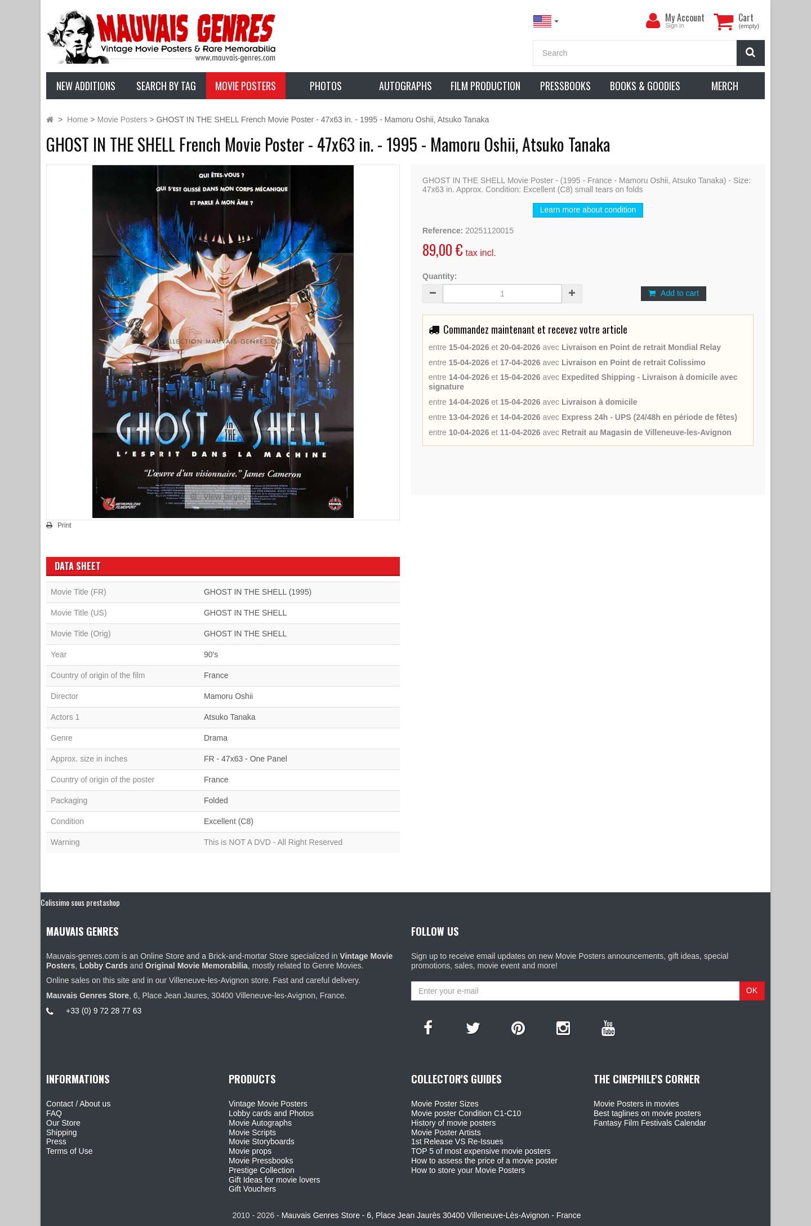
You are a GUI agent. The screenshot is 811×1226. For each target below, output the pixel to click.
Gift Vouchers (252, 1188)
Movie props (250, 1151)
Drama (216, 737)
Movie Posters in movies (636, 1103)
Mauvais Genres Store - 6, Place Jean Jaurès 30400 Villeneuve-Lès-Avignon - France (431, 1215)
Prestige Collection (262, 1170)
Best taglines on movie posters (647, 1113)
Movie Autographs (260, 1122)
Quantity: (439, 276)
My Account (685, 17)
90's (211, 654)
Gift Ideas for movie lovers (274, 1179)
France (216, 675)
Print (64, 525)
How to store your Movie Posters (468, 1170)
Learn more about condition (588, 209)
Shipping (61, 1132)
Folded (216, 800)
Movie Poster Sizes (445, 1103)
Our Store (63, 1122)
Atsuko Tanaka (230, 717)
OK (751, 990)
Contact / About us (78, 1103)
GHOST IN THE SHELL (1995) (257, 591)
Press (56, 1141)
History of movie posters (453, 1122)
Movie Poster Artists (446, 1132)
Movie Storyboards (262, 1141)
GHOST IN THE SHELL (245, 612)
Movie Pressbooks (261, 1160)
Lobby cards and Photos (271, 1113)
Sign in (674, 25)
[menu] (652, 20)
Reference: (442, 230)
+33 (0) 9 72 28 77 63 (103, 1010)
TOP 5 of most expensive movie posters (481, 1151)
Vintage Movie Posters (268, 1103)
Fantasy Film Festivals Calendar (650, 1122)
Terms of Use (69, 1151)
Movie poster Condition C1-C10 (466, 1113)
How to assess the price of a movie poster (484, 1160)
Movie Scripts (252, 1132)
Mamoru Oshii (228, 696)
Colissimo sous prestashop (80, 902)
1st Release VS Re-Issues (457, 1141)
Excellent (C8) (228, 821)
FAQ (54, 1113)
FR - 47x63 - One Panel (245, 758)
